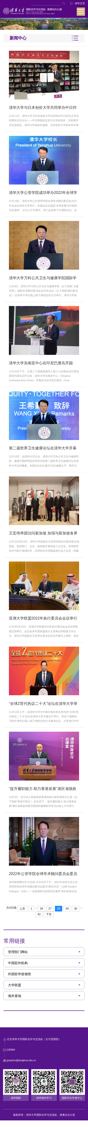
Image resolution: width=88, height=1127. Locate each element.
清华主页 (80, 3)
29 (67, 915)
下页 (49, 921)
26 (41, 915)
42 (39, 921)
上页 (22, 915)
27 (49, 915)
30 (75, 915)
